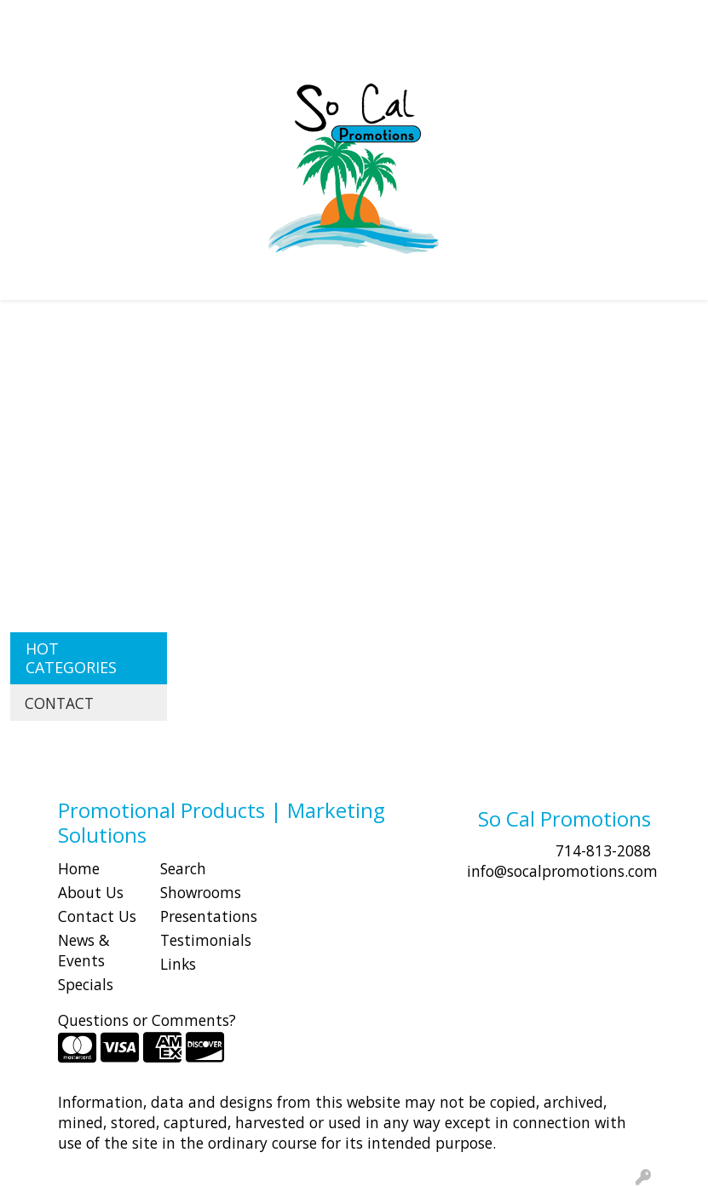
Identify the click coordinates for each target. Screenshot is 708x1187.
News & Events (84, 950)
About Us (91, 892)
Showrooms (200, 892)
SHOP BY (157, 18)
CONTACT (230, 18)
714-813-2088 (603, 850)
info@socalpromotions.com (562, 871)
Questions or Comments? (147, 1020)
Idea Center (53, 56)
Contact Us (97, 916)
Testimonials (201, 940)
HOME (36, 18)
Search (396, 18)
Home (79, 868)
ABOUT (93, 18)
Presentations (201, 916)
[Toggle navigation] (26, 281)
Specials (85, 984)
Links (178, 964)
